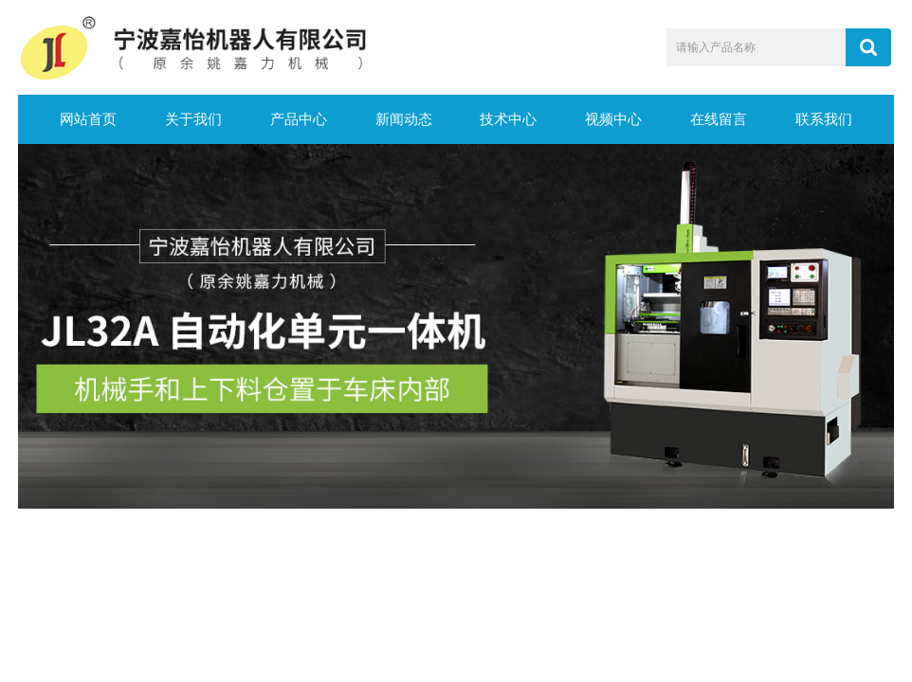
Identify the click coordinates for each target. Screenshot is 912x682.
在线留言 (718, 119)
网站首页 (88, 119)
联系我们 (823, 119)
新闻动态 (403, 119)
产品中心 (298, 119)
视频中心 (613, 119)
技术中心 (508, 119)
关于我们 (193, 119)
